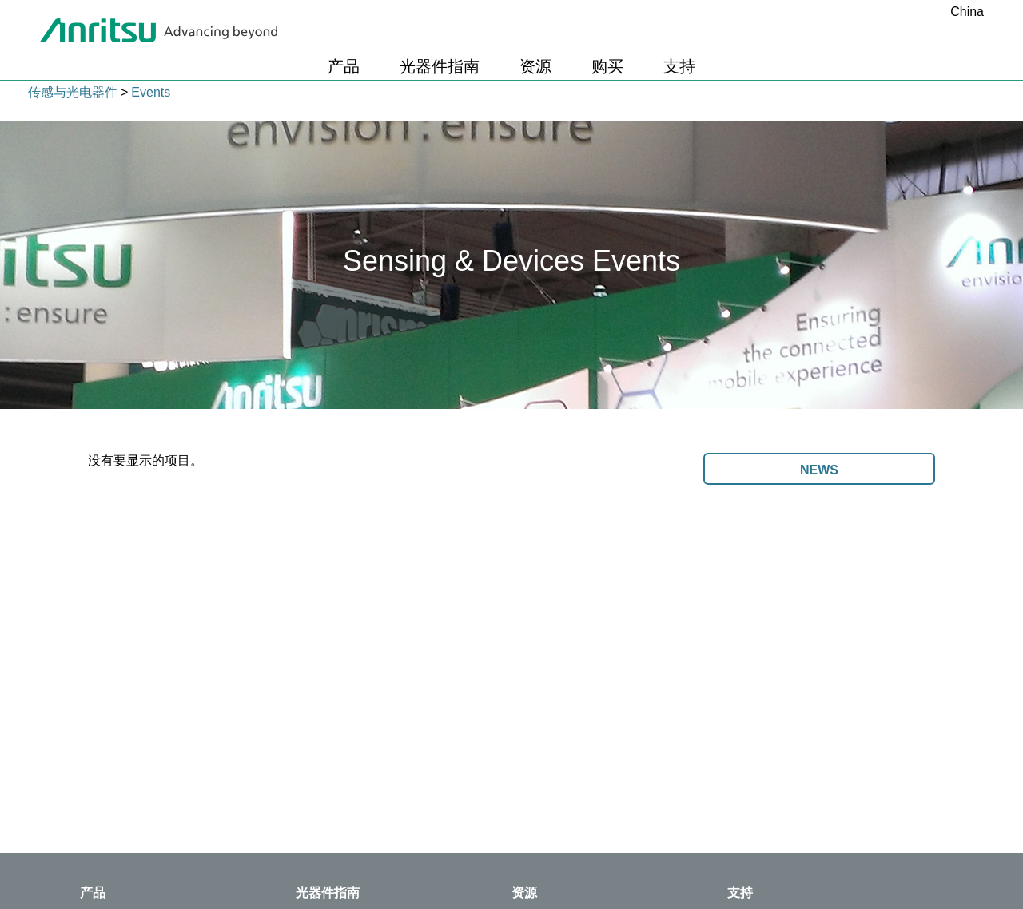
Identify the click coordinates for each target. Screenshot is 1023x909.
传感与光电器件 (72, 92)
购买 (607, 66)
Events (150, 92)
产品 (344, 66)
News (819, 470)
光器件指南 (440, 66)
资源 (535, 66)
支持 (679, 66)
